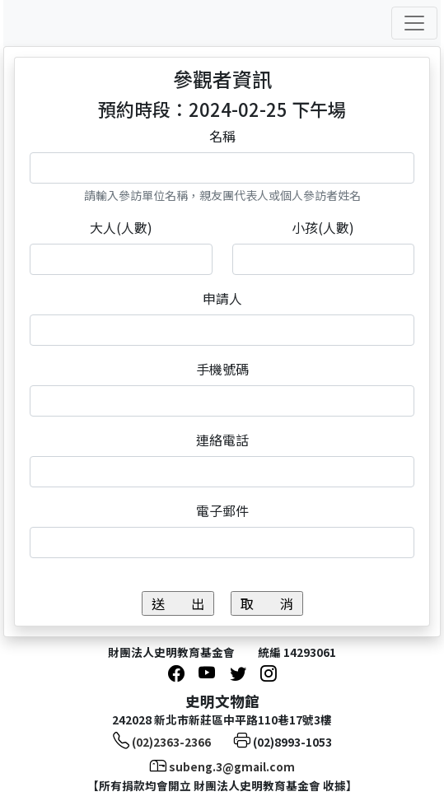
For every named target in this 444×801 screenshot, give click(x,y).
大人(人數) (121, 227)
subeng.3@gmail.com (232, 766)
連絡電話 (222, 439)
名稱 (222, 136)
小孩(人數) (323, 227)
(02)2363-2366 (171, 741)
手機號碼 (222, 369)
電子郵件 (222, 510)
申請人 (222, 298)
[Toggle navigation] (414, 23)
